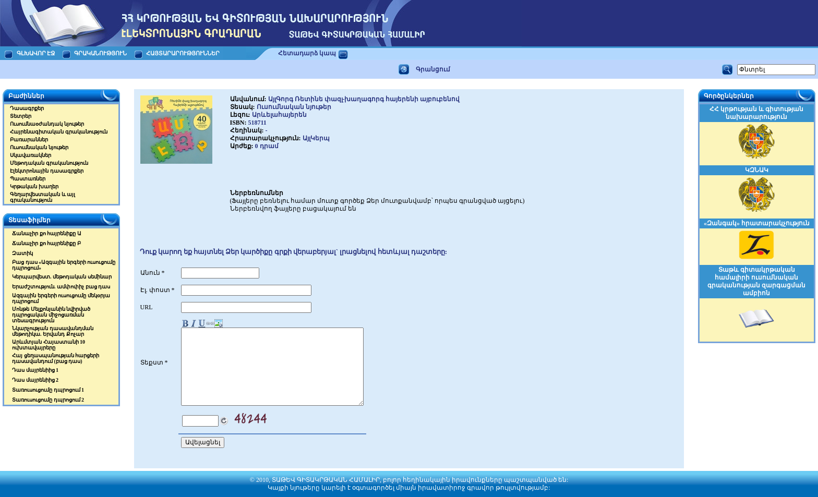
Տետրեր (20, 116)
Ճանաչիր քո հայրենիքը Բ (46, 243)
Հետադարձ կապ (307, 53)
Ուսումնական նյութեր (39, 147)
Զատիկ (22, 253)
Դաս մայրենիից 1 (35, 370)
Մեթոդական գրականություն (49, 163)
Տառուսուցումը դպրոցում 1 (48, 390)
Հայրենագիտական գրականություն (58, 132)
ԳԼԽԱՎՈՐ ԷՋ (36, 53)
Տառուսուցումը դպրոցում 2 (48, 400)
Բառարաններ (29, 139)
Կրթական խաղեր (34, 186)
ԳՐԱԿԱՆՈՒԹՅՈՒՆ (100, 53)
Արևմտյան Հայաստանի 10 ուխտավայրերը (48, 344)
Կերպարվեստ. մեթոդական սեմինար (62, 277)
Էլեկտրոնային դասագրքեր (46, 171)
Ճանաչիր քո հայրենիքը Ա (46, 233)
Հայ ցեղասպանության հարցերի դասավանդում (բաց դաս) (55, 358)
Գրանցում (433, 69)
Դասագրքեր (27, 108)
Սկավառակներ (30, 155)
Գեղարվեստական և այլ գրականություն (42, 197)
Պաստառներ (27, 178)
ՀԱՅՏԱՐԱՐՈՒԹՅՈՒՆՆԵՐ (183, 53)
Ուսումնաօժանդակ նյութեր (47, 124)
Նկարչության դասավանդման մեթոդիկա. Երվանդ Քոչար (52, 331)
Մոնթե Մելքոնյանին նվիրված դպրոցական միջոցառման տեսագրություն (51, 314)
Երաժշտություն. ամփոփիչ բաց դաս (61, 286)
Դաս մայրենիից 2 (35, 380)
